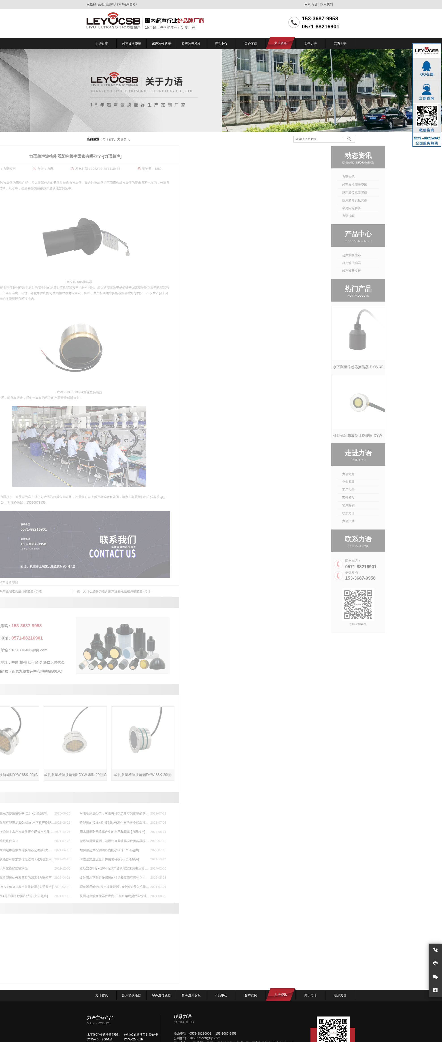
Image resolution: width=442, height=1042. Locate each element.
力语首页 (108, 139)
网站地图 (310, 4)
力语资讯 (123, 139)
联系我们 (326, 4)
